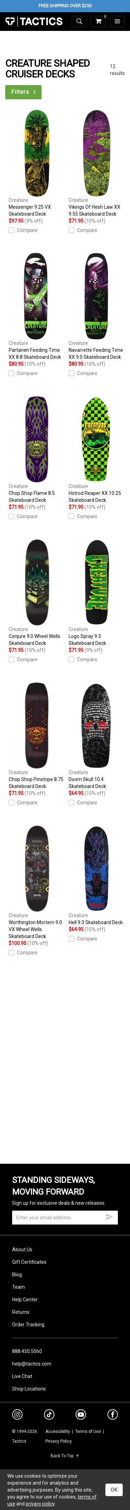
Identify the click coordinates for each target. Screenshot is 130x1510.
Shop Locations (29, 1389)
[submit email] (109, 1216)
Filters (24, 92)
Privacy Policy (58, 1441)
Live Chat (22, 1376)
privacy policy (40, 1504)
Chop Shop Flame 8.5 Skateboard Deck (37, 449)
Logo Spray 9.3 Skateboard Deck (97, 592)
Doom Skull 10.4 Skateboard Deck (97, 735)
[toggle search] (79, 21)
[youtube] (81, 1415)
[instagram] (17, 1415)
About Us (22, 1249)
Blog (17, 1274)
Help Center (25, 1299)
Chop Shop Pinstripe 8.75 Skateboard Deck (37, 735)
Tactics (33, 21)
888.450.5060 (27, 1351)
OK (114, 1490)
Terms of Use (88, 1431)
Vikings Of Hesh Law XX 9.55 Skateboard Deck (97, 163)
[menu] (117, 21)
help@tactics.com (31, 1364)
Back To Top (65, 1455)
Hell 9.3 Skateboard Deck (97, 875)
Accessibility (57, 1431)
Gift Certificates (29, 1262)
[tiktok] (49, 1415)
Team (18, 1287)
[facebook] (112, 1415)
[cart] (98, 21)
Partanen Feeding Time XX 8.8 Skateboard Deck (37, 306)
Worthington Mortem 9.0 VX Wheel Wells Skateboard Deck (37, 882)
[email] (65, 1218)
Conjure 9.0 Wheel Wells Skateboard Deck (37, 592)
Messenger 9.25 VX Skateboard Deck (37, 163)
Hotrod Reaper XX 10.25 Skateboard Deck (97, 449)
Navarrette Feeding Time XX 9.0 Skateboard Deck (97, 306)
